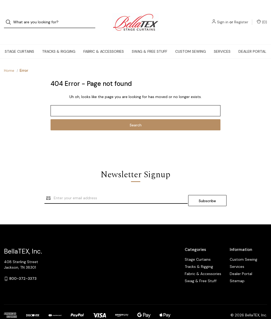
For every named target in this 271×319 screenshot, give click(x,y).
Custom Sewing (190, 41)
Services (222, 41)
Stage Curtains (19, 41)
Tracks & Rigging (58, 41)
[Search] (10, 17)
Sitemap (237, 268)
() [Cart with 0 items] (262, 17)
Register (241, 17)
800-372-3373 (23, 266)
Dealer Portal (252, 41)
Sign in (222, 17)
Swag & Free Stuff (149, 41)
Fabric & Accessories (103, 41)
